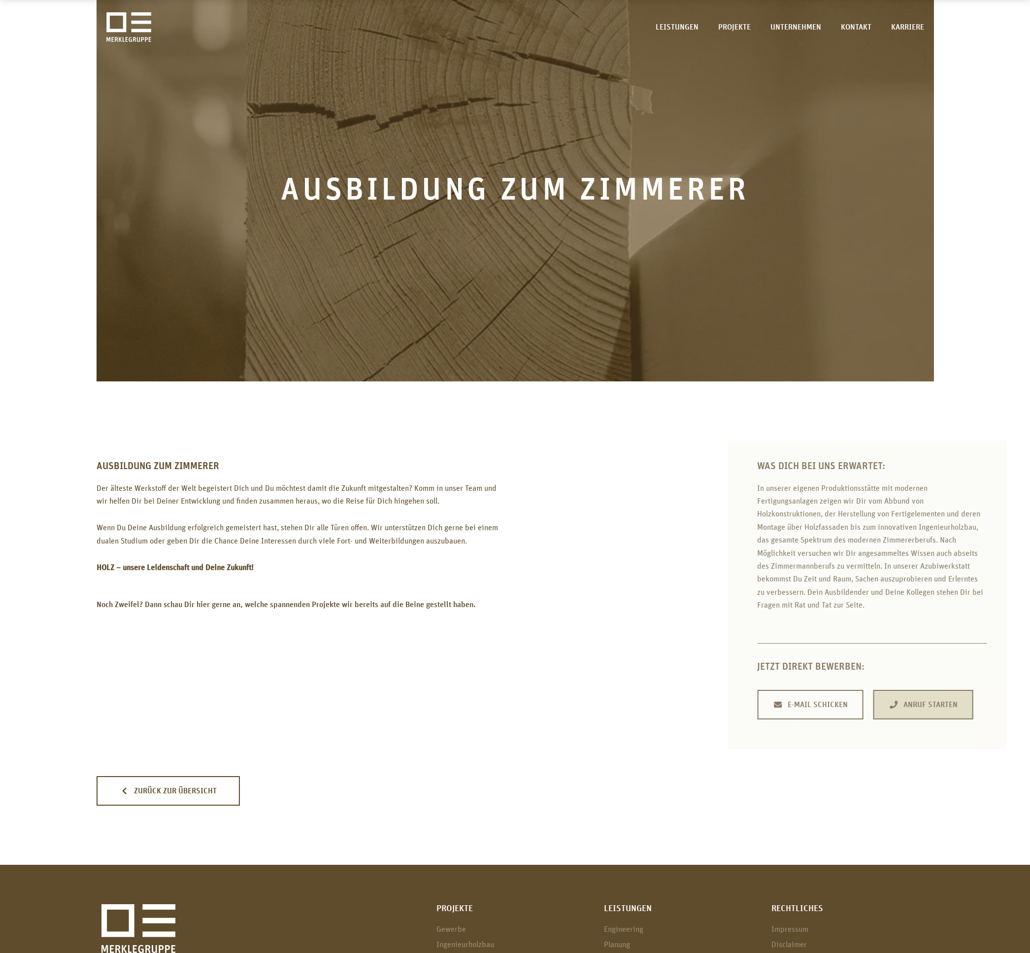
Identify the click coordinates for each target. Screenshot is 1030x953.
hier (203, 605)
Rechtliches (797, 908)
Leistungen (677, 27)
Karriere (907, 27)
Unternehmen (795, 27)
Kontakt (856, 27)
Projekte (734, 27)
